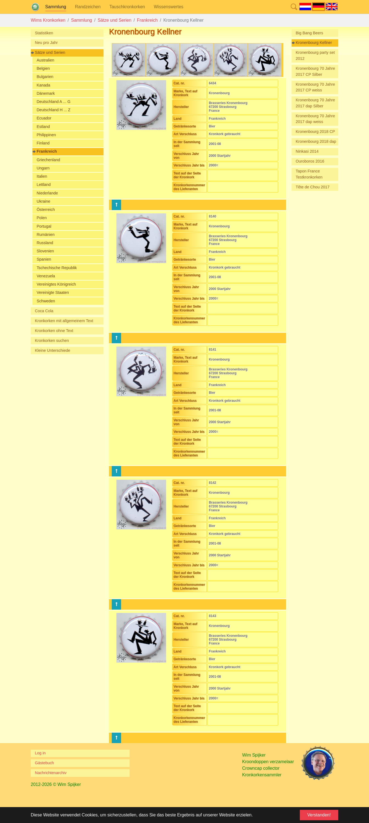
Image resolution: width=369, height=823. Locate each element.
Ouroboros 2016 (310, 161)
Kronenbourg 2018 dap (316, 141)
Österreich (46, 209)
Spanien (44, 259)
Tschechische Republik (57, 268)
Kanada (43, 85)
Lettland (44, 184)
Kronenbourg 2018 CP (315, 131)
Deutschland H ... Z (53, 110)
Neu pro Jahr (46, 42)
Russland (45, 243)
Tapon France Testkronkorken (309, 174)
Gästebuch (44, 763)
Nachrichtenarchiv (50, 773)
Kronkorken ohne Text (54, 330)
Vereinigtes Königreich (56, 284)
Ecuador (44, 118)
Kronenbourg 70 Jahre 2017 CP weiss (315, 87)
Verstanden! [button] (319, 815)
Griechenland (48, 160)
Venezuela (46, 276)
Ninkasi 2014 (307, 151)
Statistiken (44, 33)
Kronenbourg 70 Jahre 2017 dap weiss (315, 119)
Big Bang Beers (309, 33)
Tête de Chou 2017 (312, 187)
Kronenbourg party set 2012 (315, 55)
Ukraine (43, 201)
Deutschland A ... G (53, 101)
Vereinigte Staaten (53, 292)
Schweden (46, 301)
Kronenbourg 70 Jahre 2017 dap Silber (315, 103)
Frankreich (47, 151)
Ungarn (43, 168)
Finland (43, 143)
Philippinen (46, 135)
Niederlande (47, 193)
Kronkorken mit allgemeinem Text (64, 321)
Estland (43, 126)
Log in (40, 753)
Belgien (43, 68)
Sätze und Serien (50, 52)
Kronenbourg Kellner (314, 42)
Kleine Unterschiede (52, 350)
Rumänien (46, 234)
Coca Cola (44, 311)
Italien (42, 176)
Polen (42, 218)
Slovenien (45, 251)
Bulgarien (45, 76)
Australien (45, 60)
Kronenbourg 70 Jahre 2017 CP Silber (315, 71)
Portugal (44, 226)
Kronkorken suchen (52, 340)
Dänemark (46, 93)
